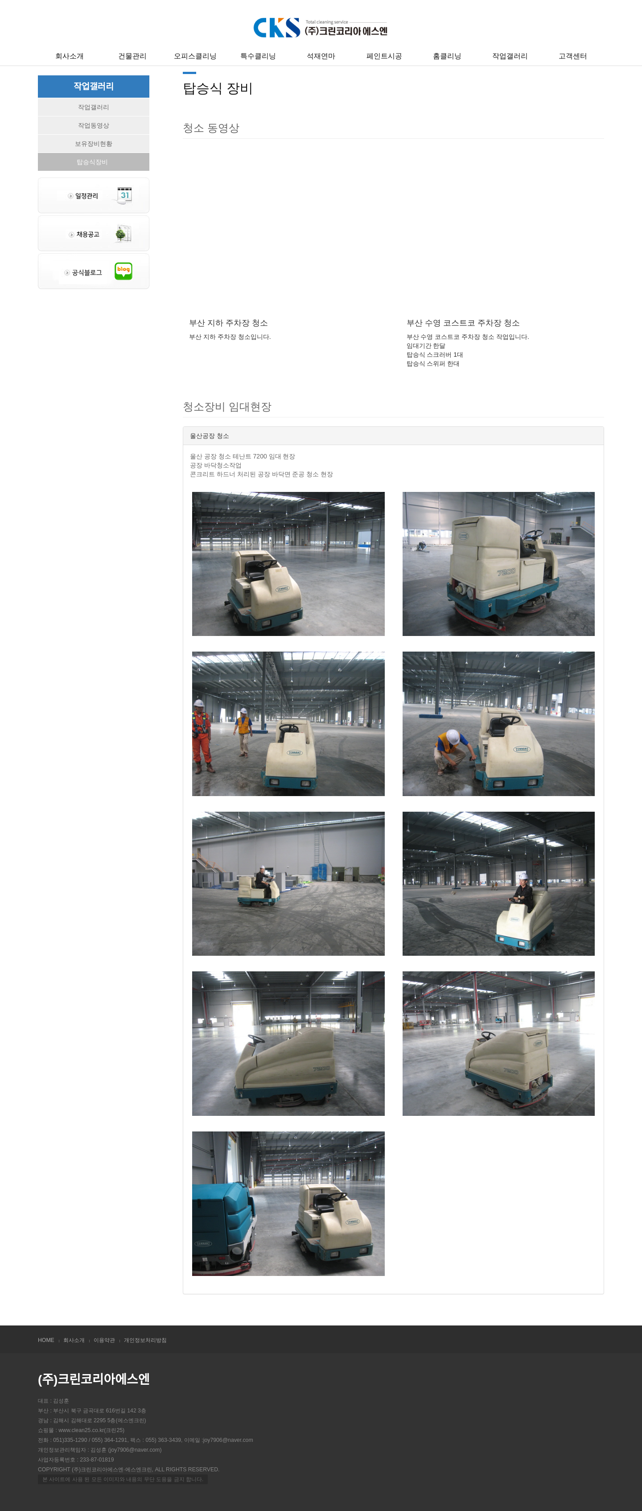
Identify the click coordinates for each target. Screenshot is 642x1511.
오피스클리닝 (195, 56)
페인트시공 (384, 56)
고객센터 (573, 56)
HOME (46, 1340)
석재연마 (321, 56)
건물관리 (132, 56)
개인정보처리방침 (145, 1340)
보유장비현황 (93, 143)
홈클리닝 (447, 56)
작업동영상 (93, 125)
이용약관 (104, 1340)
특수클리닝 (258, 56)
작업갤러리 (510, 56)
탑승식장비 (92, 161)
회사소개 (69, 56)
